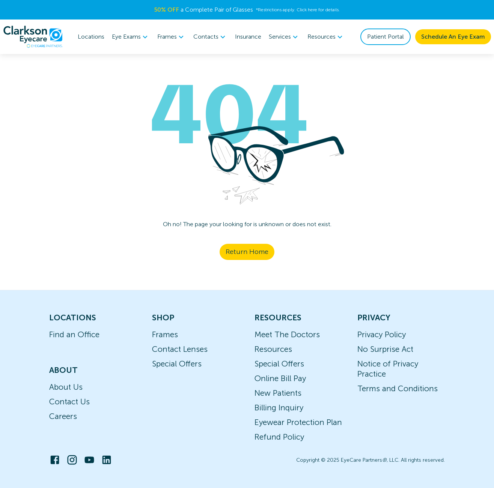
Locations (91, 36)
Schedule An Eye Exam (453, 36)
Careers (63, 416)
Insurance (248, 36)
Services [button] (284, 36)
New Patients (278, 393)
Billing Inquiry (279, 407)
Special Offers (177, 363)
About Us (66, 387)
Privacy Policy (381, 334)
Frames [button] (171, 36)
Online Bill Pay (280, 378)
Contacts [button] (210, 36)
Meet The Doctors (287, 334)
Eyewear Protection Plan (298, 422)
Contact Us (69, 401)
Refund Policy (279, 436)
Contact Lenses (180, 349)
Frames (165, 334)
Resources (273, 349)
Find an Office (74, 334)
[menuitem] (131, 37)
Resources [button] (326, 36)
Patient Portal (385, 36)
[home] (33, 37)
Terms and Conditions (397, 388)
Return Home (247, 252)
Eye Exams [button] (131, 36)
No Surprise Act (385, 349)
